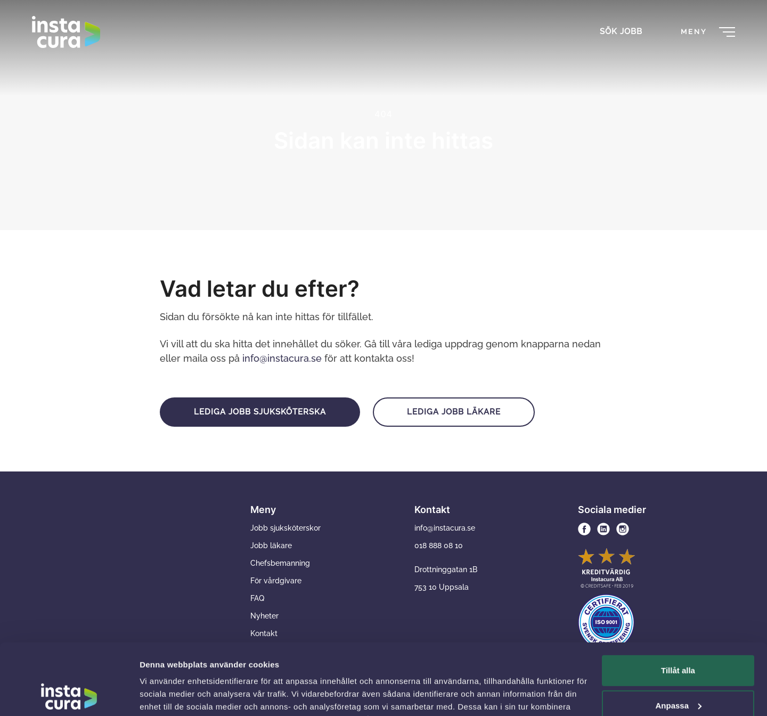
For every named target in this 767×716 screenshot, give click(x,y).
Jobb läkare (271, 545)
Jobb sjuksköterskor (285, 528)
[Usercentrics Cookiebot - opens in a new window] (69, 695)
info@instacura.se (282, 358)
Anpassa (678, 638)
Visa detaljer (163, 694)
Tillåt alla (678, 603)
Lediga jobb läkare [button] (454, 412)
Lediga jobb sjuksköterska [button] (260, 412)
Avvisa (678, 673)
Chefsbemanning (280, 563)
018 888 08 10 (438, 545)
